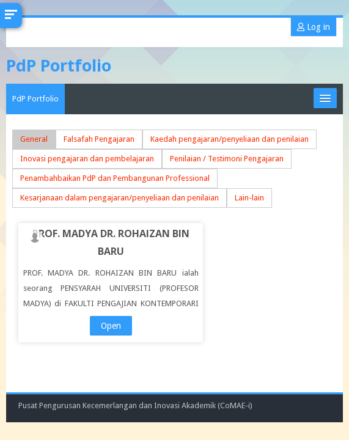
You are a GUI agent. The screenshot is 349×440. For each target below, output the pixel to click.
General (34, 139)
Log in (313, 27)
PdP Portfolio (35, 98)
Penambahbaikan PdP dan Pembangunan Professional (115, 178)
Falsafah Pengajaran (99, 139)
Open (111, 326)
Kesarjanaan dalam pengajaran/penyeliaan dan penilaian (119, 197)
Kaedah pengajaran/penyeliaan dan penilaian (229, 139)
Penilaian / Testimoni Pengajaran (227, 158)
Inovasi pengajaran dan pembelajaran (87, 158)
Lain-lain (249, 197)
